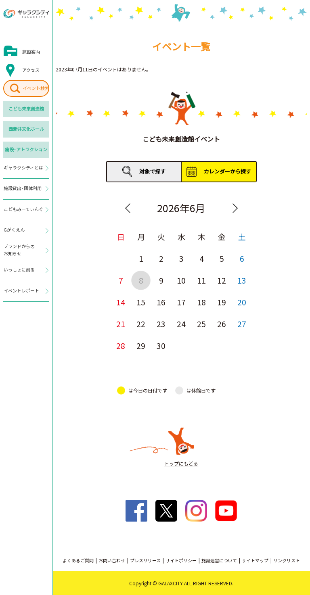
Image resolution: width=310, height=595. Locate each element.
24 (181, 323)
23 (161, 323)
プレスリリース (145, 560)
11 (201, 280)
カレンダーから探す (227, 171)
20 (241, 301)
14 (120, 301)
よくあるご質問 (78, 560)
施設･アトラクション (26, 149)
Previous (127, 208)
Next (235, 208)
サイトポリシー (181, 560)
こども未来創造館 (26, 108)
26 (221, 323)
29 (140, 345)
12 (221, 280)
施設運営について (219, 560)
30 (161, 345)
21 (120, 323)
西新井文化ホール (26, 128)
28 (120, 345)
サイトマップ (255, 560)
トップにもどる (181, 463)
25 (201, 323)
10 (181, 280)
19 (221, 301)
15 (140, 301)
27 (241, 323)
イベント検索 (36, 88)
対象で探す (152, 171)
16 (161, 301)
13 (241, 280)
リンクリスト (286, 560)
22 (140, 323)
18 (201, 301)
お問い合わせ (111, 560)
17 (181, 301)
